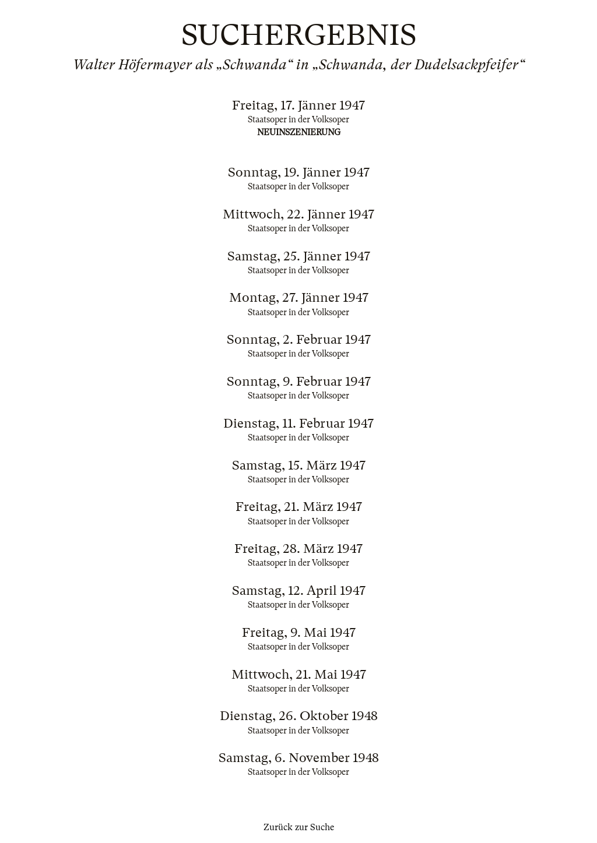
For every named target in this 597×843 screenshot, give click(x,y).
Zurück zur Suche (299, 827)
